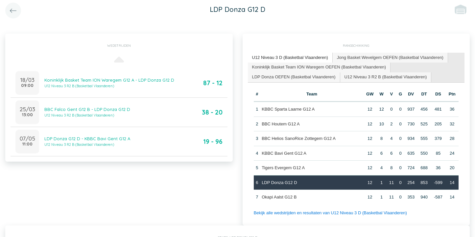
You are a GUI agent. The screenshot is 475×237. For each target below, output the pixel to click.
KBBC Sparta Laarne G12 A (288, 109)
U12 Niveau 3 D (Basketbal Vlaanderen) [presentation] (290, 57)
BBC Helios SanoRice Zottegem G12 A (299, 138)
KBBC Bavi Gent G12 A (284, 153)
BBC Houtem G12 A (281, 123)
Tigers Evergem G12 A (283, 167)
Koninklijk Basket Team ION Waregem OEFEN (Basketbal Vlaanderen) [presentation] (319, 67)
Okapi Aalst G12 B (279, 197)
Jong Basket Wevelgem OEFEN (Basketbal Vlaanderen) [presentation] (390, 57)
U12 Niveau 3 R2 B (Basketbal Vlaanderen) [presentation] (385, 76)
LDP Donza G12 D (279, 182)
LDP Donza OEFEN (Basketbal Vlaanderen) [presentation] (294, 76)
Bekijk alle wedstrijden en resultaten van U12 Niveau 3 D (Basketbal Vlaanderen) (330, 212)
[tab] (290, 58)
